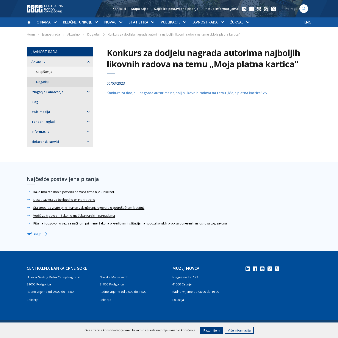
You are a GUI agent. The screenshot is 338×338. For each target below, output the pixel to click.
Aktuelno (73, 34)
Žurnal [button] (239, 22)
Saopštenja (44, 72)
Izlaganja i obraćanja (47, 92)
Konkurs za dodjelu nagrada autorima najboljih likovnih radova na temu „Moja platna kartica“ (174, 34)
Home (31, 34)
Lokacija (32, 300)
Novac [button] (113, 22)
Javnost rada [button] (208, 22)
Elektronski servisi (45, 142)
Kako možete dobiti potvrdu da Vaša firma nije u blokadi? (74, 192)
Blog (34, 102)
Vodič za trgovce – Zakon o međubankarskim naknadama (74, 215)
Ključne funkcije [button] (80, 22)
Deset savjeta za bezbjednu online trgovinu (64, 200)
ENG (307, 22)
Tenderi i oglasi (43, 122)
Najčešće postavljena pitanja (176, 9)
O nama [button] (46, 22)
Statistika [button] (141, 22)
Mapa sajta (140, 9)
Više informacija (239, 330)
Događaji (93, 34)
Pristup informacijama (221, 9)
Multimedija (40, 112)
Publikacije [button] (173, 22)
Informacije (40, 131)
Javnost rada (51, 34)
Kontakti (119, 9)
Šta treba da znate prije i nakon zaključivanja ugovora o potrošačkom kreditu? (88, 208)
